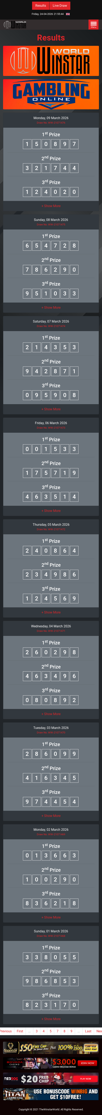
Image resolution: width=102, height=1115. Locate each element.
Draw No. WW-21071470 (51, 732)
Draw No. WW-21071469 (51, 834)
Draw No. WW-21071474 (51, 326)
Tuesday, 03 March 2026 (51, 728)
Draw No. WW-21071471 (51, 630)
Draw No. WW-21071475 (51, 224)
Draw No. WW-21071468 (51, 935)
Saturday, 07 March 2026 (51, 321)
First (20, 1031)
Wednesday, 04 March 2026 (51, 626)
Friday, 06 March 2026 (51, 423)
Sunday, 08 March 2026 (51, 220)
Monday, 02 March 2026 (51, 830)
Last (88, 1031)
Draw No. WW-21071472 (51, 529)
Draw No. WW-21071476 (51, 122)
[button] (51, 206)
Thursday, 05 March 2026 (51, 525)
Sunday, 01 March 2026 (51, 931)
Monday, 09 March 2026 (51, 118)
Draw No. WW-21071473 (51, 427)
